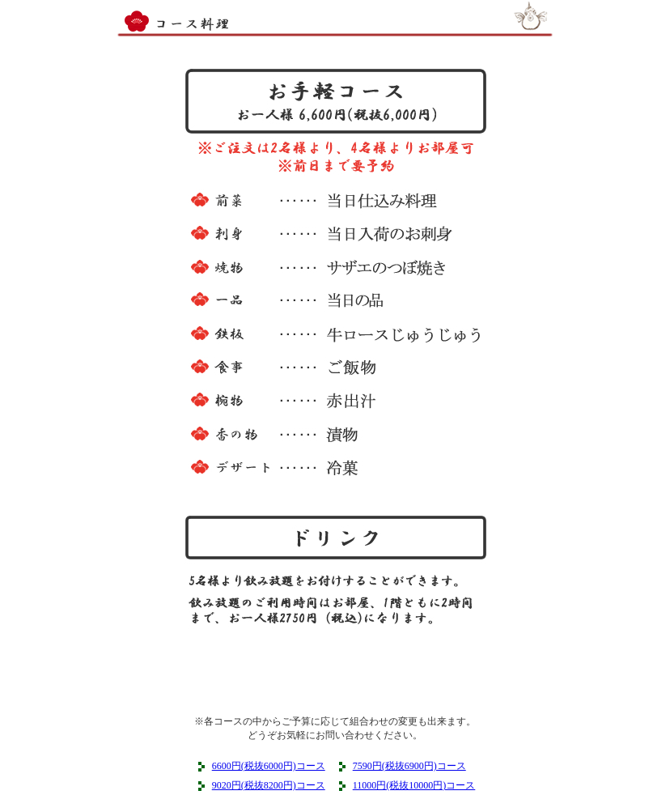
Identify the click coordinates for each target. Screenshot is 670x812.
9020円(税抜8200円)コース (268, 785)
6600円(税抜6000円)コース (268, 766)
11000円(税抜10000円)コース (414, 785)
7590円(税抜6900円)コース (409, 766)
